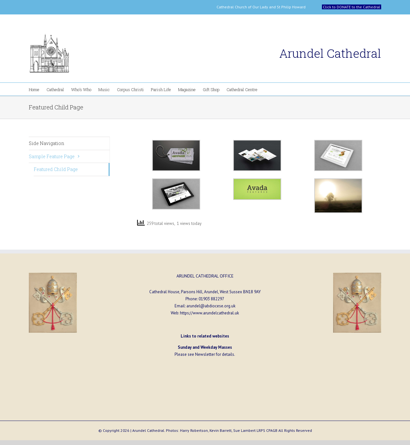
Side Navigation (46, 143)
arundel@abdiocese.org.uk (210, 306)
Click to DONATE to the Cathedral (351, 6)
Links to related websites (205, 336)
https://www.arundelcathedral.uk (209, 313)
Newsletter (205, 354)
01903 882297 (211, 299)
